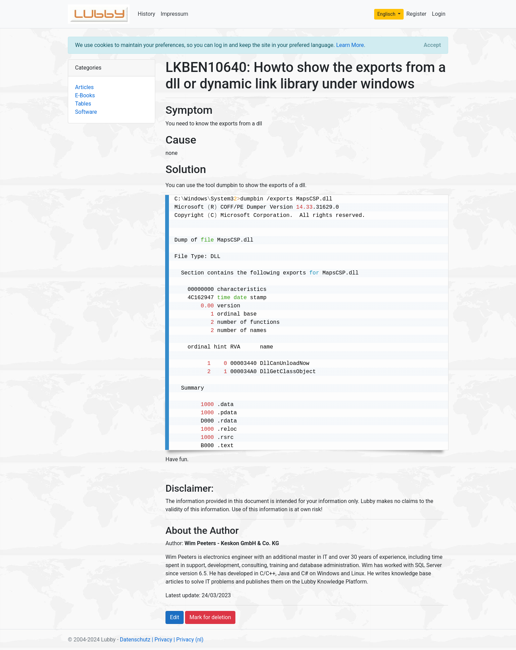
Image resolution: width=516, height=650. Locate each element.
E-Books (85, 95)
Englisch (386, 14)
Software (86, 112)
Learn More (350, 45)
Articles (84, 87)
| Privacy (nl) (188, 639)
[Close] (432, 45)
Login (438, 14)
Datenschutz (135, 639)
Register (416, 14)
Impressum (174, 14)
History (146, 14)
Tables (83, 103)
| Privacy (162, 639)
